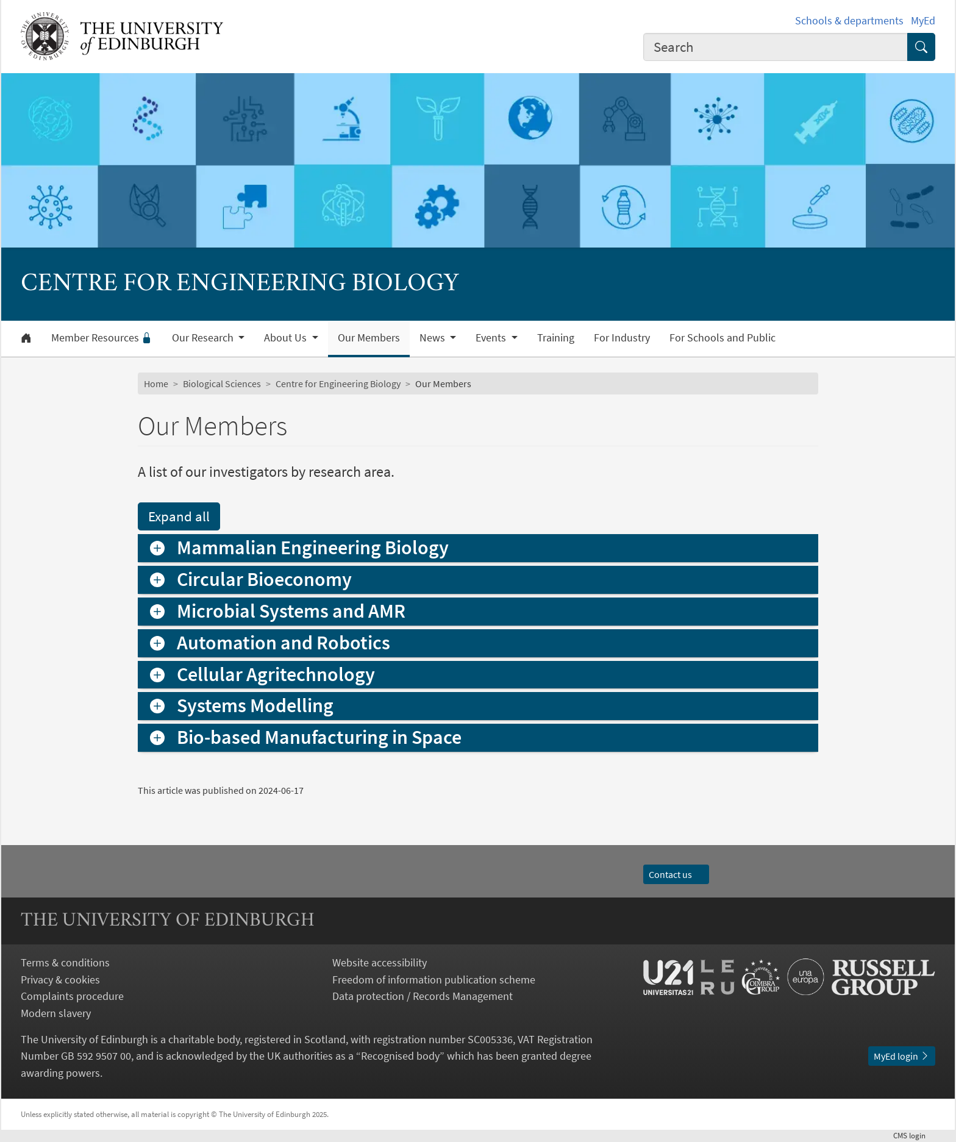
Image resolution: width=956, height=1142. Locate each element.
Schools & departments (849, 20)
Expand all (179, 516)
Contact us (676, 874)
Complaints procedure (72, 996)
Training (555, 337)
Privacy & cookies (60, 979)
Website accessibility (379, 962)
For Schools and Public (722, 337)
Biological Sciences (222, 383)
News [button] (433, 337)
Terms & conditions (65, 962)
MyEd (923, 20)
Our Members (369, 337)
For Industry (622, 337)
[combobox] (775, 47)
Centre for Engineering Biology (338, 383)
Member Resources (101, 337)
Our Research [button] (204, 337)
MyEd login (902, 1056)
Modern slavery (56, 1013)
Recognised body (400, 1056)
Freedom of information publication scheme (433, 979)
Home (156, 383)
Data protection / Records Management (422, 996)
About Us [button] (286, 337)
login (914, 1135)
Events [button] (492, 337)
